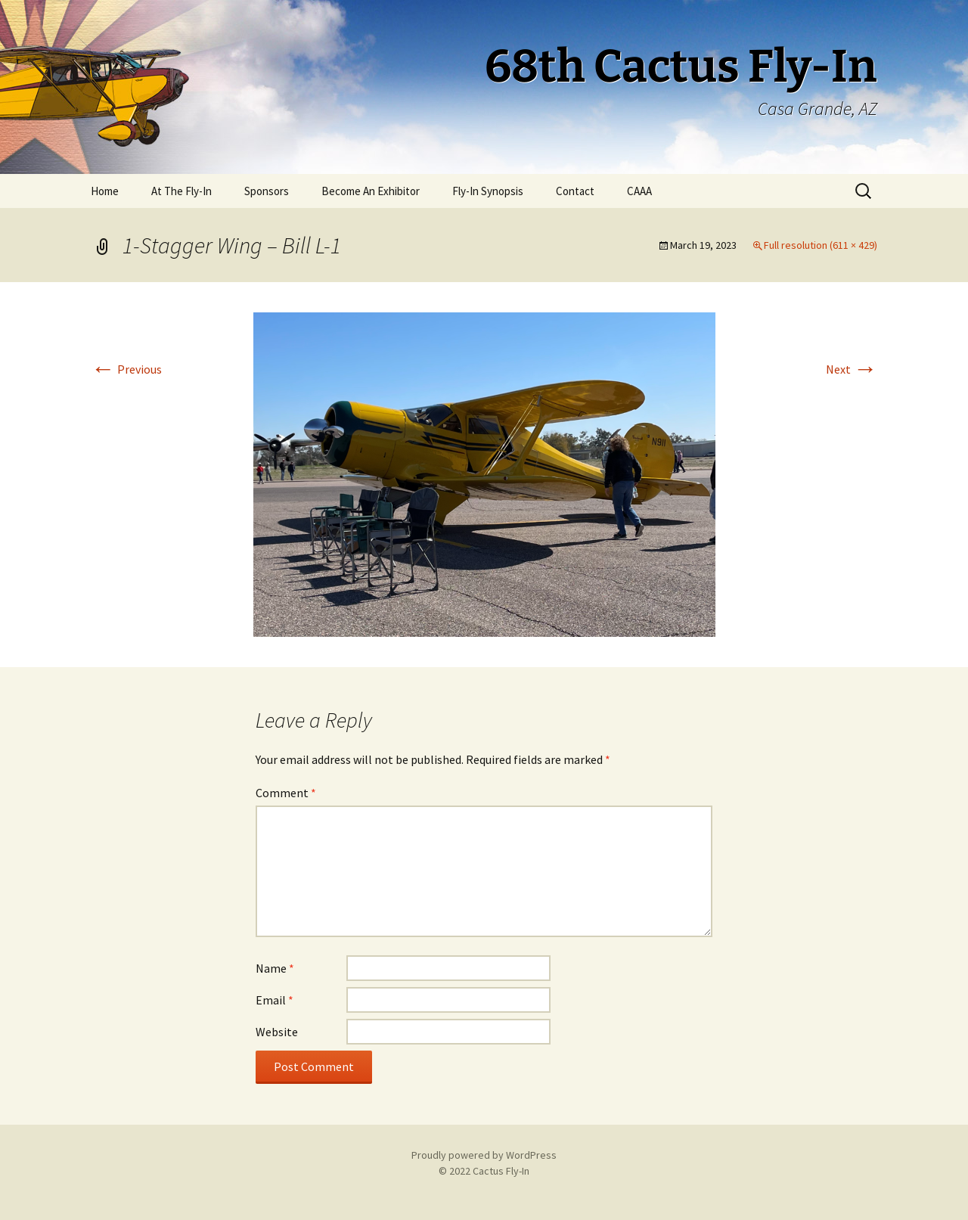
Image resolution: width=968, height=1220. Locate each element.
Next (851, 369)
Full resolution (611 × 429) (820, 245)
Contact (575, 191)
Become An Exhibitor (370, 191)
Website (277, 1031)
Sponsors (266, 191)
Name (275, 968)
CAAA (639, 191)
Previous (126, 369)
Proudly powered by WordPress (484, 1155)
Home (105, 191)
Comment (286, 792)
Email (274, 999)
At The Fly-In (181, 191)
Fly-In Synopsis (487, 191)
